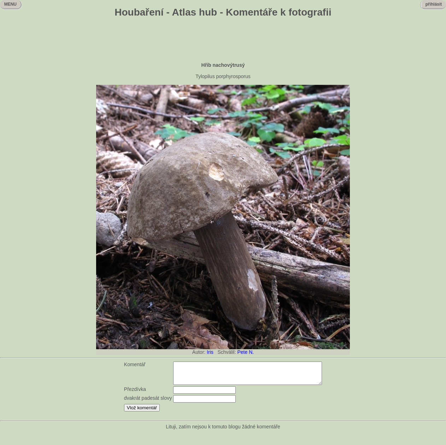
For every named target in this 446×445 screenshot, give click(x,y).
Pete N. (245, 352)
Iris (210, 352)
